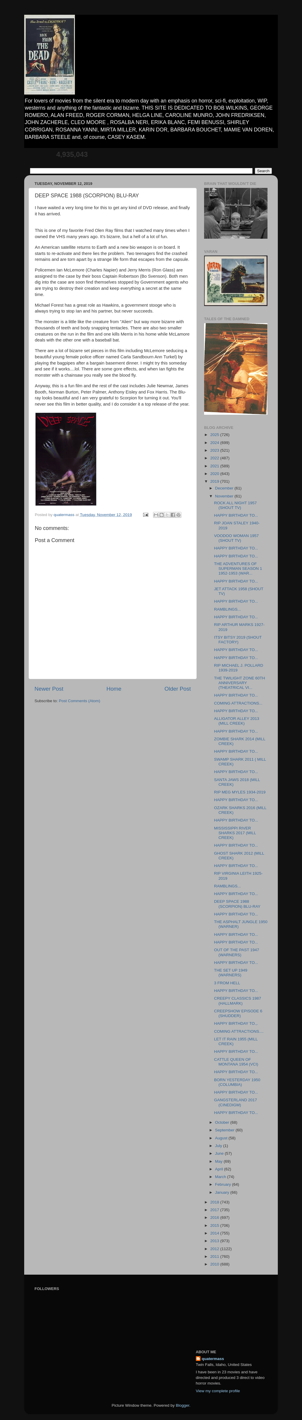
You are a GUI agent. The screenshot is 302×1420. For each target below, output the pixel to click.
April (219, 1169)
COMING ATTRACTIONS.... (239, 1031)
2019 (215, 481)
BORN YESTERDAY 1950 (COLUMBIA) (237, 1082)
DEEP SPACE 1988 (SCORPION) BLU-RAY (237, 903)
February (223, 1184)
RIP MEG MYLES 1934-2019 (240, 792)
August (222, 1138)
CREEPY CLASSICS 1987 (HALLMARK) (237, 1000)
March (221, 1177)
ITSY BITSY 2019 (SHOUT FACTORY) (238, 639)
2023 (215, 450)
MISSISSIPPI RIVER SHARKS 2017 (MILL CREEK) (235, 833)
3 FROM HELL (227, 983)
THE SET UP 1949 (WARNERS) (230, 972)
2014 (215, 1233)
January (222, 1192)
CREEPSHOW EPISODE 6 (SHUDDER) (238, 1013)
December (224, 488)
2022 (215, 458)
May (219, 1161)
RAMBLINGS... (227, 609)
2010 (215, 1264)
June (220, 1153)
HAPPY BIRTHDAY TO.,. (236, 1023)
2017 (215, 1210)
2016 (215, 1217)
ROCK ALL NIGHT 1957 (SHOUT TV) (235, 505)
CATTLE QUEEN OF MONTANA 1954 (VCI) (236, 1061)
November (224, 496)
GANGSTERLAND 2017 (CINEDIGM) (235, 1102)
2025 (215, 434)
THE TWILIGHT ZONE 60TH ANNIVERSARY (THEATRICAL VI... (239, 683)
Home (113, 689)
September (225, 1130)
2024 (215, 442)
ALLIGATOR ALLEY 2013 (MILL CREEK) (236, 721)
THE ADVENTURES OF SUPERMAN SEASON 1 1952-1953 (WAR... (238, 568)
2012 (215, 1249)
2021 (215, 466)
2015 (215, 1225)
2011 (215, 1256)
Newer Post (49, 689)
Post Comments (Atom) (79, 701)
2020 (215, 473)
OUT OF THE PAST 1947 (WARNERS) (236, 952)
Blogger (182, 1405)
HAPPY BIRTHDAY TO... (236, 515)
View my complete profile (218, 1391)
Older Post (178, 689)
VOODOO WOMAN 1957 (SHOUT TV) (236, 538)
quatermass (213, 1358)
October (222, 1122)
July (219, 1146)
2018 (215, 1202)
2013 (215, 1241)
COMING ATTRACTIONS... (238, 703)
